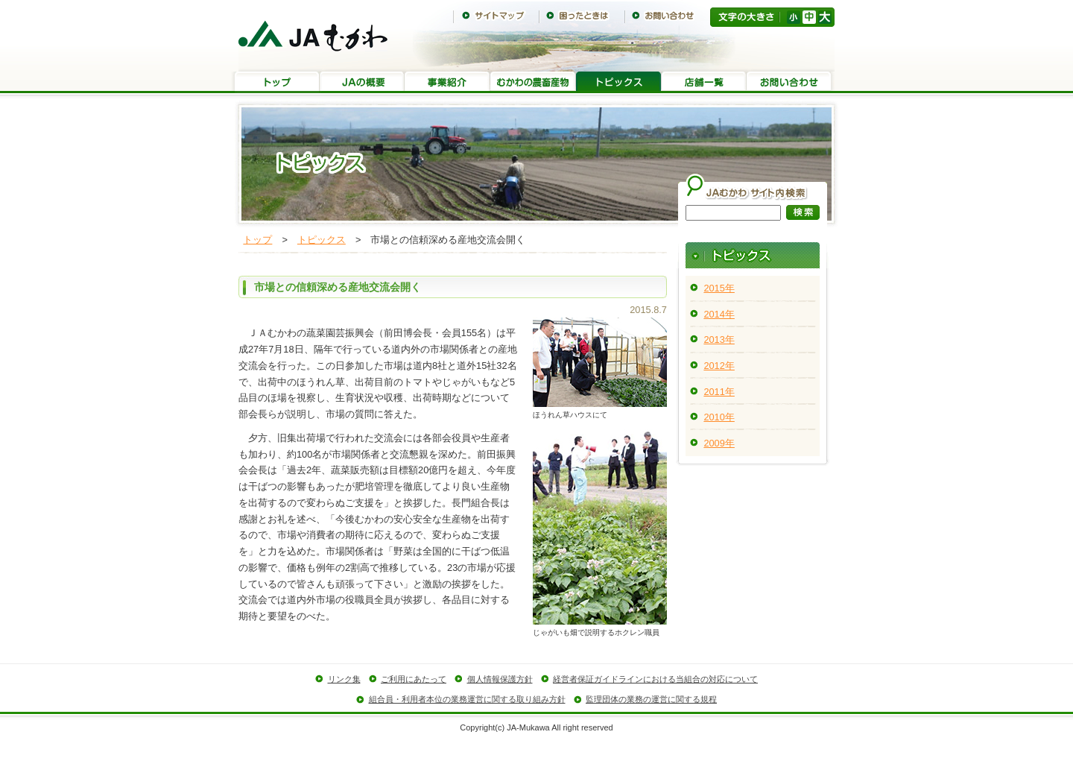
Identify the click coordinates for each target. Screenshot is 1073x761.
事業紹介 (447, 82)
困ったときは (581, 15)
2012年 (718, 365)
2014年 (718, 314)
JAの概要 (362, 82)
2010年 (718, 417)
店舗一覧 (703, 82)
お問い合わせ (667, 15)
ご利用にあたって (413, 679)
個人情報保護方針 (500, 679)
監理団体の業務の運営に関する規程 (651, 699)
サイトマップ (496, 15)
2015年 (718, 288)
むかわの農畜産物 (533, 82)
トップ (277, 82)
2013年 (718, 339)
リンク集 (344, 679)
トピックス (618, 82)
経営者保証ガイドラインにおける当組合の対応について (655, 679)
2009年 (718, 443)
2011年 (718, 391)
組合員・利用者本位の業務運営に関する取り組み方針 (467, 699)
